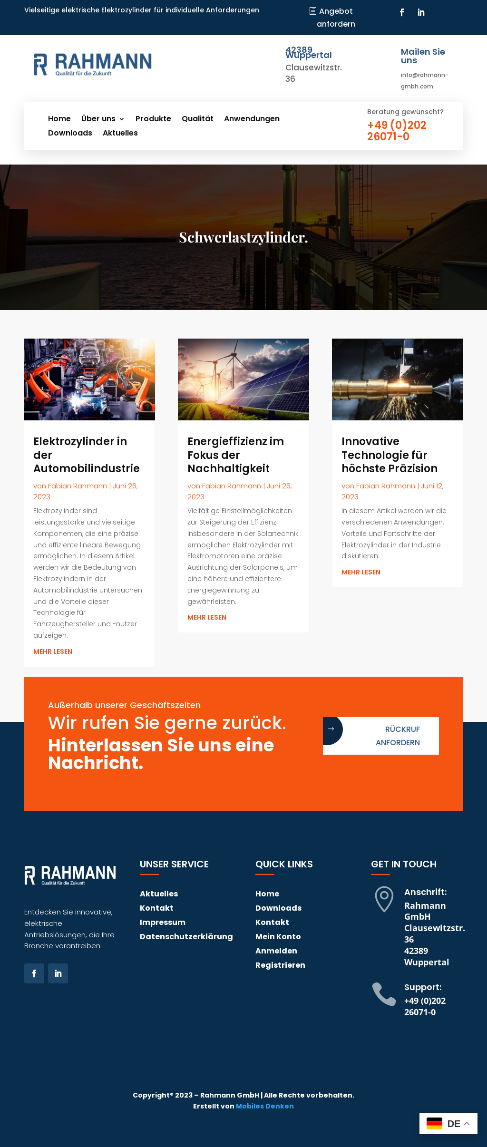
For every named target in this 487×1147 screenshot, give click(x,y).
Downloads (70, 134)
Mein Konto (278, 937)
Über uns (98, 120)
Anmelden (276, 952)
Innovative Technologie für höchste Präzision (389, 455)
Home (59, 120)
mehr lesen (52, 651)
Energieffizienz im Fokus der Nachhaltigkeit (235, 455)
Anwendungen (252, 120)
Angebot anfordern (336, 17)
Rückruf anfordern (398, 736)
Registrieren (280, 966)
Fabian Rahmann (77, 486)
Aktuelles (120, 134)
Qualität (198, 120)
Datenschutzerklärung (186, 937)
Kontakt (157, 909)
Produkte (153, 120)
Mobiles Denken (265, 1106)
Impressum (162, 923)
